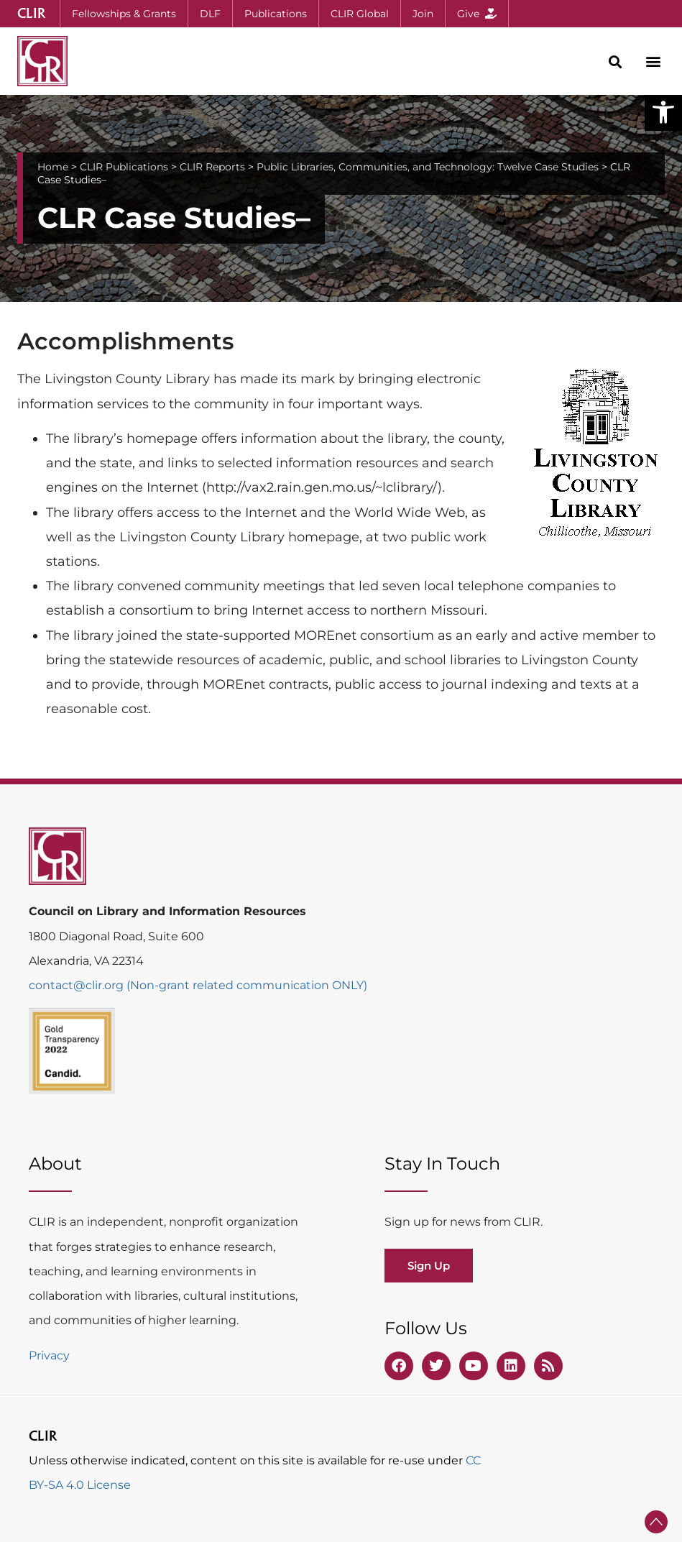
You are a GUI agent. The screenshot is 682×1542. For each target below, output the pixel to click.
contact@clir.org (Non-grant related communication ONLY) (198, 985)
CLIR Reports (212, 166)
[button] (663, 112)
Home (52, 166)
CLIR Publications (124, 166)
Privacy (49, 1355)
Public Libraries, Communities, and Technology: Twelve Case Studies (428, 166)
